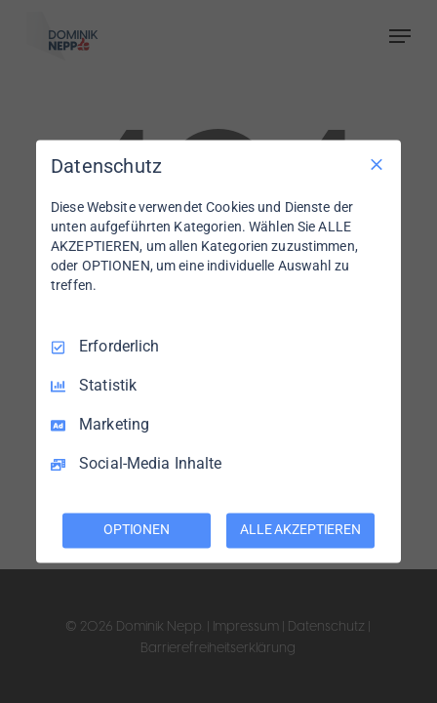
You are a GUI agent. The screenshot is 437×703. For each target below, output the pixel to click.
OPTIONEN (136, 530)
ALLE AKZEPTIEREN (300, 530)
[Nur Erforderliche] (376, 164)
